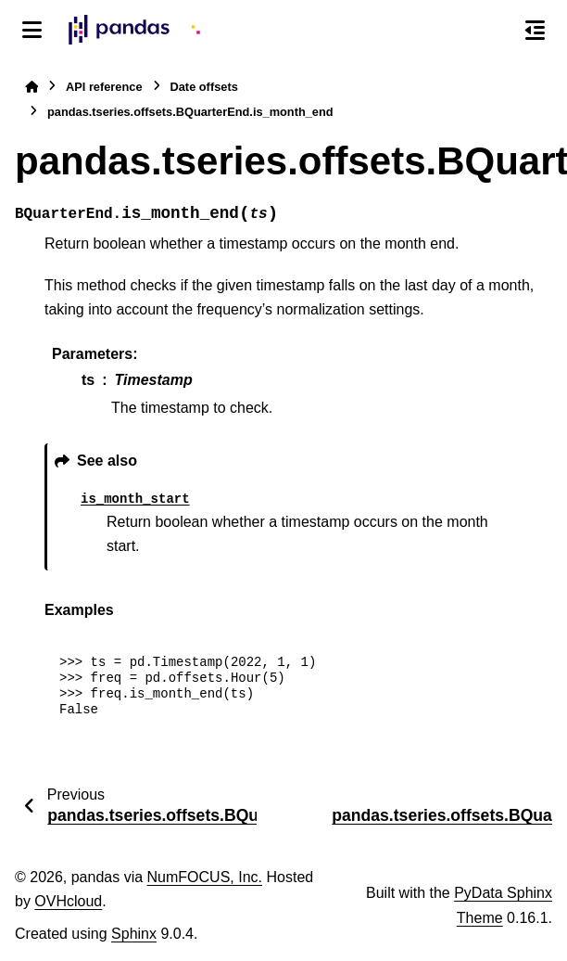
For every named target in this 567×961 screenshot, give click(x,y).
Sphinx (134, 934)
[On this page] (535, 29)
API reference (104, 87)
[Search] (495, 30)
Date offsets (204, 87)
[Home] (31, 86)
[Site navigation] (32, 29)
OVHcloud (68, 901)
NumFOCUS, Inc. (204, 877)
